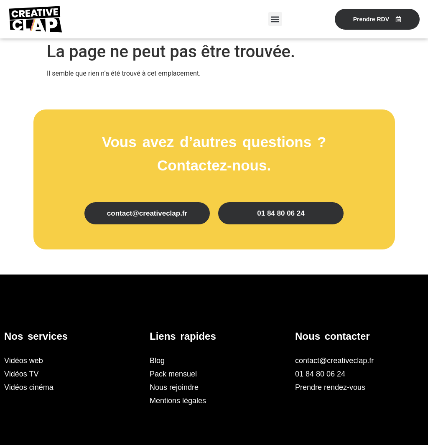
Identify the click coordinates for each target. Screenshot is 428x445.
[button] (275, 19)
